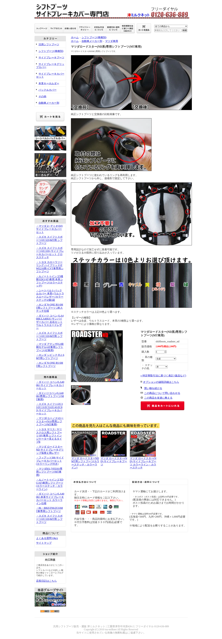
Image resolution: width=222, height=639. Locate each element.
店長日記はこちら (46, 580)
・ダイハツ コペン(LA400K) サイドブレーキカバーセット (50, 385)
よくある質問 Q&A (47, 538)
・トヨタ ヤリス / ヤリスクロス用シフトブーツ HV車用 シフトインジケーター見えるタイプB (49, 435)
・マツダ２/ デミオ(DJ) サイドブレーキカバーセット (49, 229)
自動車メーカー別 (49, 103)
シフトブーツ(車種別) (51, 51)
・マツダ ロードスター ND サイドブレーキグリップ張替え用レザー (50, 449)
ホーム (75, 37)
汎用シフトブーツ (49, 44)
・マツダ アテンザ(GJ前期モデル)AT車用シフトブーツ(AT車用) (50, 347)
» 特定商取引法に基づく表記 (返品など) (163, 375)
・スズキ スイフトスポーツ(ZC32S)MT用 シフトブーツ (49, 240)
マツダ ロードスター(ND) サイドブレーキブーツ (114, 461)
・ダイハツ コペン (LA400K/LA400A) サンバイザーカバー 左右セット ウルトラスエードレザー (50, 322)
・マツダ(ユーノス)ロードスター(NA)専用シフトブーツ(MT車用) (50, 421)
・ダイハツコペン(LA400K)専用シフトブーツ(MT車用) (50, 396)
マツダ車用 (111, 41)
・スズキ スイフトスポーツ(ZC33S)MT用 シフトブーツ (49, 336)
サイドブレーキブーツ (51, 57)
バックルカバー (48, 89)
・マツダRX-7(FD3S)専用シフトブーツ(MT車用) (49, 471)
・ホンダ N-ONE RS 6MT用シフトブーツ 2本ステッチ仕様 (49, 307)
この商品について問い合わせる (162, 393)
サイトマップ (44, 543)
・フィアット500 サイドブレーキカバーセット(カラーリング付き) (50, 460)
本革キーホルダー (49, 83)
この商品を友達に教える (158, 397)
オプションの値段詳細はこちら (161, 382)
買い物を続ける (153, 388)
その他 (42, 96)
